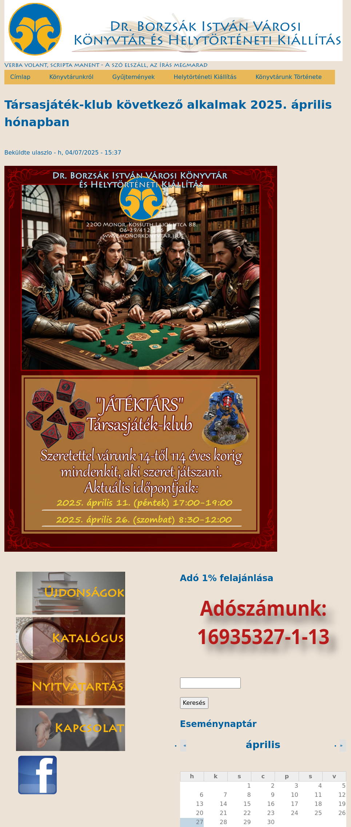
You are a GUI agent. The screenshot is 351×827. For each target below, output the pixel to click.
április (263, 744)
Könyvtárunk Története (290, 77)
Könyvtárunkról (73, 77)
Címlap (21, 77)
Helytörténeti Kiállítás (207, 77)
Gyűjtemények (135, 77)
